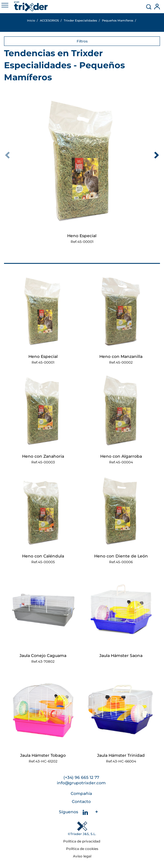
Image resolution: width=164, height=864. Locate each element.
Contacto (81, 801)
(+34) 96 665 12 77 (81, 777)
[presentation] (7, 155)
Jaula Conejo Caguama (43, 655)
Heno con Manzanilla (120, 356)
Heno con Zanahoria (43, 456)
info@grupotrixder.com (81, 782)
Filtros (82, 41)
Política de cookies (82, 849)
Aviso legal (82, 856)
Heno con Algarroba (121, 456)
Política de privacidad (82, 841)
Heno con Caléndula (43, 556)
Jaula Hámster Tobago (43, 755)
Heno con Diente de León (121, 556)
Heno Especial (82, 235)
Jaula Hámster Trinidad (121, 755)
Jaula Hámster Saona (120, 655)
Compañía (81, 793)
